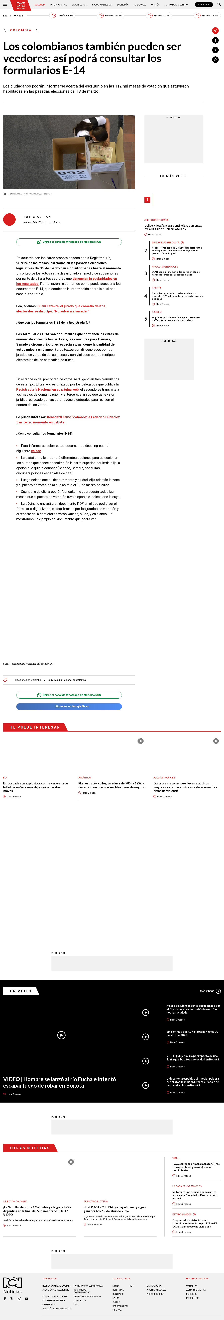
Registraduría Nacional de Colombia (67, 680)
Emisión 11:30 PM (207, 15)
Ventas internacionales (87, 1173)
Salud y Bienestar (102, 4)
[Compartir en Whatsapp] (215, 59)
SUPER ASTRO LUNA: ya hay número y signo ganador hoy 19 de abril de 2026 (115, 1085)
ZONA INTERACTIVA (196, 1166)
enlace (36, 451)
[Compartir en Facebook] (215, 40)
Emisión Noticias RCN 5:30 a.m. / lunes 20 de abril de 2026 (193, 909)
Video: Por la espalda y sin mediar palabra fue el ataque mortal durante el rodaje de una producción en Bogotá (177, 251)
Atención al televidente (55, 1166)
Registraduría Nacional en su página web (47, 389)
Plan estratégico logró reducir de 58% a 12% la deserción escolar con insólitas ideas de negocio (111, 787)
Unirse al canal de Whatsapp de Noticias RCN (69, 242)
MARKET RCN (192, 1174)
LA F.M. (115, 1174)
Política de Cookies (135, 1200)
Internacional (58, 4)
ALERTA (116, 1178)
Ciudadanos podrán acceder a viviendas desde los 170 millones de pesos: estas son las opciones (177, 296)
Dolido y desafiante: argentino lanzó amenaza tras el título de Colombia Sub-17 (173, 227)
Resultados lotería (96, 1078)
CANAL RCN (204, 4)
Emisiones (13, 15)
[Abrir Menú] (5, 4)
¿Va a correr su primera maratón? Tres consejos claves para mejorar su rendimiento (196, 1043)
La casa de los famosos (187, 1062)
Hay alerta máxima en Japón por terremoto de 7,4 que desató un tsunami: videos (176, 319)
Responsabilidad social (56, 1162)
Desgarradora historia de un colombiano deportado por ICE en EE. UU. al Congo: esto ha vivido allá (195, 1099)
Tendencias (139, 4)
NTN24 (115, 1162)
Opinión (155, 4)
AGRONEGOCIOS (155, 1170)
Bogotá (156, 288)
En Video (21, 867)
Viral (175, 1034)
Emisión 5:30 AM (62, 15)
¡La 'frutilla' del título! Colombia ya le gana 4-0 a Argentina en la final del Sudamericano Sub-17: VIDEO (37, 1087)
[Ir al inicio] (20, 5)
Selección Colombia (156, 220)
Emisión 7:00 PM (158, 15)
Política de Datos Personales (105, 1200)
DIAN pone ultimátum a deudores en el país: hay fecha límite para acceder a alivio (176, 273)
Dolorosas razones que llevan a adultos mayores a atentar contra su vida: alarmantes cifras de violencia (185, 787)
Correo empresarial (54, 1177)
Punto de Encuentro (176, 4)
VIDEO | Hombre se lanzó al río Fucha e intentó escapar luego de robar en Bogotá (59, 958)
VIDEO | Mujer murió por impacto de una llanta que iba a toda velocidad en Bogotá (193, 934)
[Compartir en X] (215, 50)
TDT (132, 1162)
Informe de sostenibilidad (82, 1167)
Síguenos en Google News (69, 706)
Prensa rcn (49, 1181)
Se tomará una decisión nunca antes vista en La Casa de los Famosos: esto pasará (195, 1071)
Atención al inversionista (56, 1185)
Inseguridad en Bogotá (166, 242)
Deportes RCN (79, 4)
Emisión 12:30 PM (110, 15)
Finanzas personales (165, 267)
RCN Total (118, 1166)
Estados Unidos (182, 1091)
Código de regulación (54, 1173)
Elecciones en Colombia (28, 680)
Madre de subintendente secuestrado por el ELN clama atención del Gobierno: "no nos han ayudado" (192, 885)
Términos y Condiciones (162, 1200)
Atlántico (84, 777)
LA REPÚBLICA (154, 1162)
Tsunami (157, 312)
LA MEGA (117, 1186)
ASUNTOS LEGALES (156, 1166)
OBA (76, 1181)
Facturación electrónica (88, 1162)
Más (210, 867)
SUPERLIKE (191, 1170)
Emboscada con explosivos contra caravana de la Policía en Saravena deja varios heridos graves (35, 787)
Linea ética (80, 1177)
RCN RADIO (118, 1170)
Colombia (39, 4)
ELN (5, 777)
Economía (122, 4)
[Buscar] (219, 5)
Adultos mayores (164, 777)
